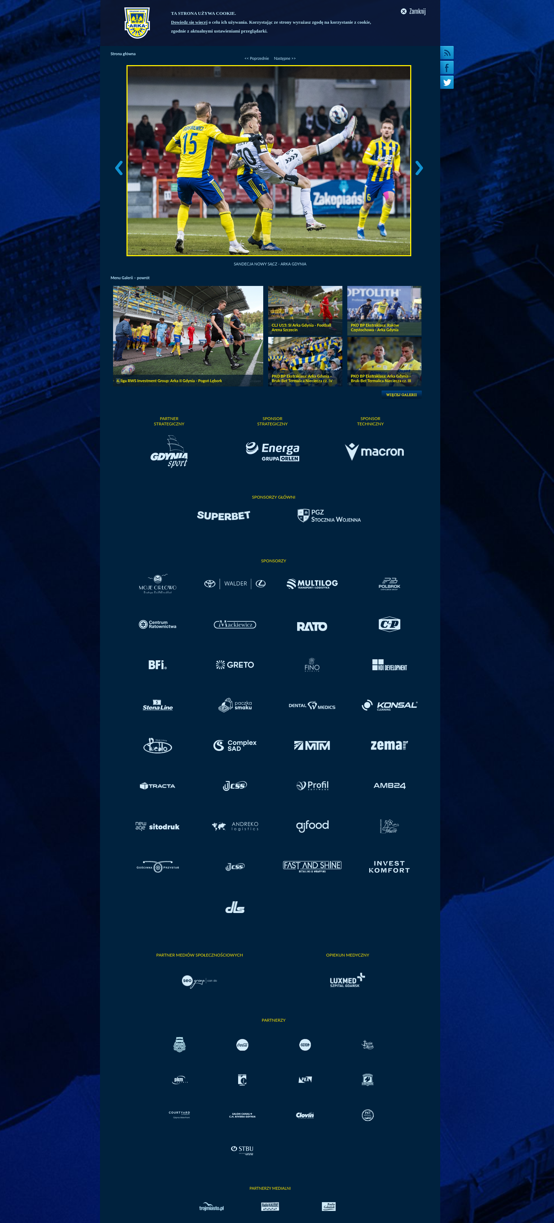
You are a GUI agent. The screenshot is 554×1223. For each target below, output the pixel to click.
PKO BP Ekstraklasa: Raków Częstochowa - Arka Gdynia (375, 327)
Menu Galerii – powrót (130, 277)
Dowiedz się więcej (189, 22)
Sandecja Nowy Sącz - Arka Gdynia (270, 264)
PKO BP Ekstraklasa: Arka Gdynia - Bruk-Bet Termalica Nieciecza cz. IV (302, 378)
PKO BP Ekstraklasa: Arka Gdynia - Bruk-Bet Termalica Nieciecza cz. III (381, 378)
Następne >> (285, 58)
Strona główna (123, 53)
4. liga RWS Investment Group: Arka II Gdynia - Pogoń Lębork (169, 380)
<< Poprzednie (256, 58)
